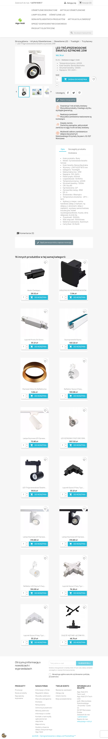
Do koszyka (38, 297)
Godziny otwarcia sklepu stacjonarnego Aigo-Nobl (43, 729)
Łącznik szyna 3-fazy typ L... (74, 488)
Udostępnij (68, 93)
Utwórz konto (61, 696)
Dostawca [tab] (72, 153)
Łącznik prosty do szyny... (35, 340)
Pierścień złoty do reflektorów (34, 389)
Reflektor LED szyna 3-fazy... (34, 586)
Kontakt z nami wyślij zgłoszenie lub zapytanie (43, 718)
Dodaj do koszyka (75, 79)
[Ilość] (58, 79)
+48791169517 (36, 3)
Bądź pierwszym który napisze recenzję (54, 242)
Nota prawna (40, 705)
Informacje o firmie (42, 690)
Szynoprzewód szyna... (73, 340)
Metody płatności (42, 711)
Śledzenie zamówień (64, 690)
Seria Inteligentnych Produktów (48, 19)
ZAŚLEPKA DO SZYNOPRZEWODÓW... (73, 290)
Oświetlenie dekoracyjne (44, 10)
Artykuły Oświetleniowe (72, 10)
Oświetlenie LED (57, 14)
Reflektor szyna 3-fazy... (73, 389)
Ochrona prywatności (43, 708)
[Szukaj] (81, 33)
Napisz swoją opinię (66, 100)
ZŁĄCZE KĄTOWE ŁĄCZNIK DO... (73, 635)
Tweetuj (73, 93)
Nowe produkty (21, 693)
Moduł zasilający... (34, 290)
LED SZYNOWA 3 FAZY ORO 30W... (73, 438)
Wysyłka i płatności (42, 696)
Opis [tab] (63, 149)
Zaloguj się (60, 693)
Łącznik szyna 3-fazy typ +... (73, 586)
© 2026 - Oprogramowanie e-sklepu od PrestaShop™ (54, 736)
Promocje (18, 690)
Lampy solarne (39, 14)
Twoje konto (62, 686)
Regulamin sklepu (42, 693)
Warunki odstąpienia (43, 699)
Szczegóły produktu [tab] (77, 149)
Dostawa (38, 702)
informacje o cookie (42, 713)
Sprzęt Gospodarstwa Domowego (49, 24)
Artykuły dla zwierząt (79, 19)
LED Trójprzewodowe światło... (35, 488)
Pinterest (79, 93)
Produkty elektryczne (43, 28)
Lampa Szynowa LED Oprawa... (34, 438)
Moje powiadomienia (63, 699)
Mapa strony (40, 724)
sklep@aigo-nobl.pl (84, 721)
